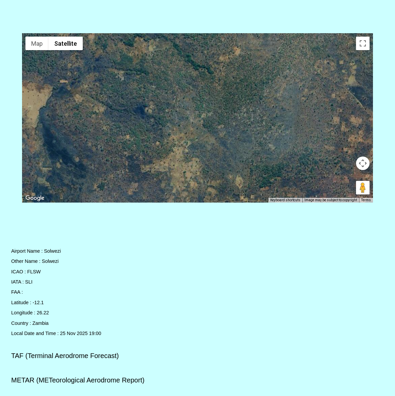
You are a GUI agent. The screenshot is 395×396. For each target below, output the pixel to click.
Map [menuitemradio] (37, 43)
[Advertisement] (198, 18)
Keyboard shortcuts (285, 200)
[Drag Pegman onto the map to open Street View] (363, 187)
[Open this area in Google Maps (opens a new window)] (35, 198)
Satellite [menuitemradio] (65, 43)
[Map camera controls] (363, 163)
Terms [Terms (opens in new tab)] (366, 200)
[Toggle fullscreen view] (363, 43)
